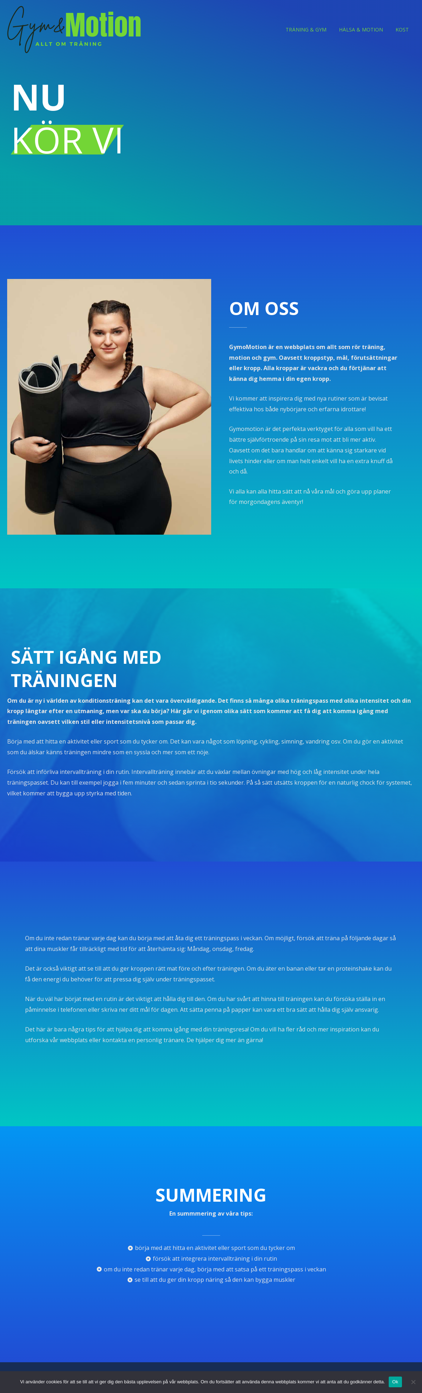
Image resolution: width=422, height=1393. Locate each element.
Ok (395, 1381)
